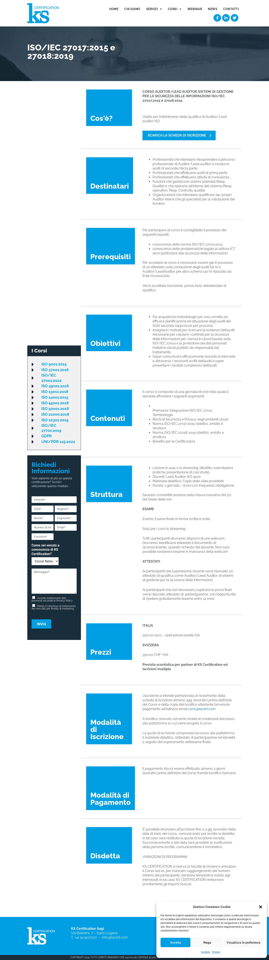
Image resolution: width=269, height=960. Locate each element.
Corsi (175, 9)
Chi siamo (132, 9)
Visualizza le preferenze (243, 942)
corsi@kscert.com (202, 709)
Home (113, 9)
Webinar (194, 9)
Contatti (231, 9)
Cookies (205, 952)
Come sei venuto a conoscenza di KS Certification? (45, 549)
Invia (41, 624)
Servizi (154, 9)
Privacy (216, 952)
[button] (260, 907)
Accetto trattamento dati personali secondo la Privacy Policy (52, 599)
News (212, 9)
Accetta (175, 942)
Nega (207, 942)
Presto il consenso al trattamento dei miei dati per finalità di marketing (54, 607)
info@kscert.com (115, 937)
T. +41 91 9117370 (85, 937)
